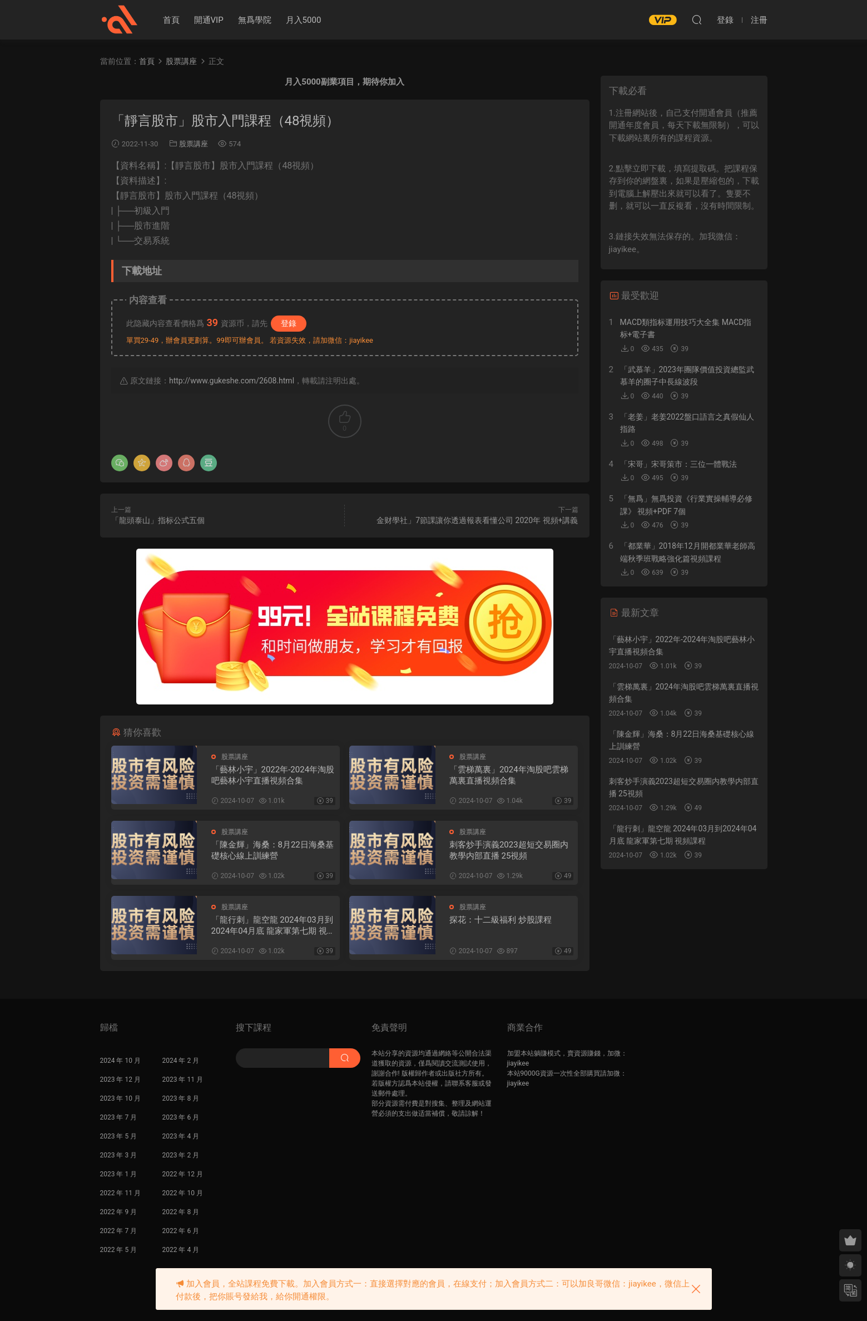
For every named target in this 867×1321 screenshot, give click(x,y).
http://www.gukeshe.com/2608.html (231, 380)
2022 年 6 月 (181, 1231)
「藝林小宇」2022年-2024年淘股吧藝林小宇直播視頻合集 (273, 775)
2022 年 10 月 (182, 1193)
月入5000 (303, 20)
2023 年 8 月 (181, 1098)
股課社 (119, 19)
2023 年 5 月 (118, 1136)
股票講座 (193, 144)
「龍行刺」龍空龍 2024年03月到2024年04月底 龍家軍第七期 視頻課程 (273, 925)
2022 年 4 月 (181, 1250)
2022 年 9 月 (118, 1212)
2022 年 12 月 (182, 1174)
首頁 (171, 20)
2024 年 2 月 (181, 1060)
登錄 (288, 323)
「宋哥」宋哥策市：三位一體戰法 (678, 464)
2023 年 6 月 (181, 1117)
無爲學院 (254, 20)
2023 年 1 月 (118, 1174)
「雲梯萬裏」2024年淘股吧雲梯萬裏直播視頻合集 (508, 775)
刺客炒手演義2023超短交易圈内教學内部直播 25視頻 (508, 850)
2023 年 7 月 (118, 1117)
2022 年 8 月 (181, 1212)
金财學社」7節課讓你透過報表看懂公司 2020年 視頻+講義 (477, 520)
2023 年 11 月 (182, 1079)
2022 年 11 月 (120, 1193)
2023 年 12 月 (120, 1079)
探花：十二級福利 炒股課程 (500, 920)
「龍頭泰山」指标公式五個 (158, 520)
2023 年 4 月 (181, 1136)
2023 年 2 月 (181, 1155)
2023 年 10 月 (120, 1098)
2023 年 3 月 (118, 1155)
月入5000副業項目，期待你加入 (344, 82)
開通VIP (209, 20)
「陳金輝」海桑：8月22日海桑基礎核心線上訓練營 (272, 850)
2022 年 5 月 (118, 1250)
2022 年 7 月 (118, 1231)
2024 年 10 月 (120, 1060)
